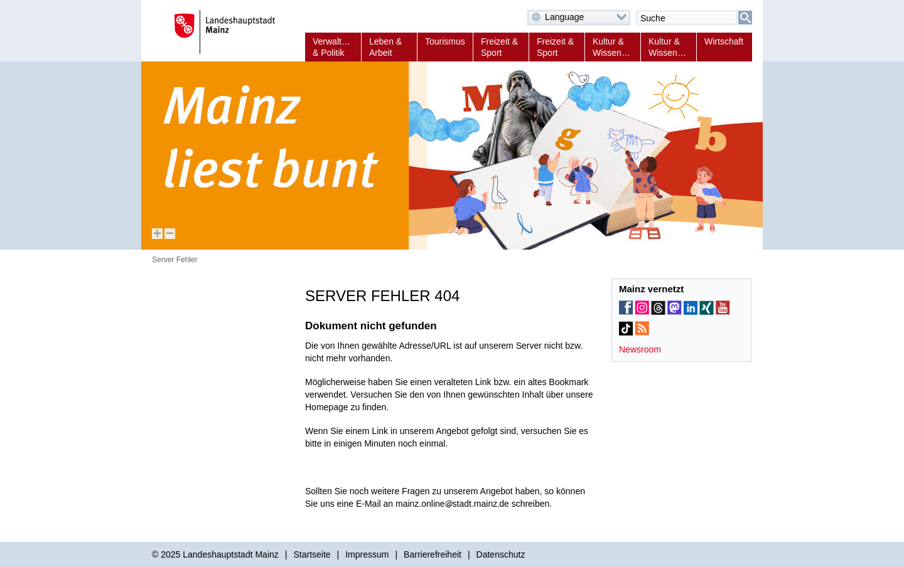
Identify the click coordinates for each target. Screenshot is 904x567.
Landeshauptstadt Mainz (231, 554)
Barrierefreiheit (432, 554)
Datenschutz (500, 554)
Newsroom (640, 349)
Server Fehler (175, 259)
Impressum (367, 554)
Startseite (311, 554)
